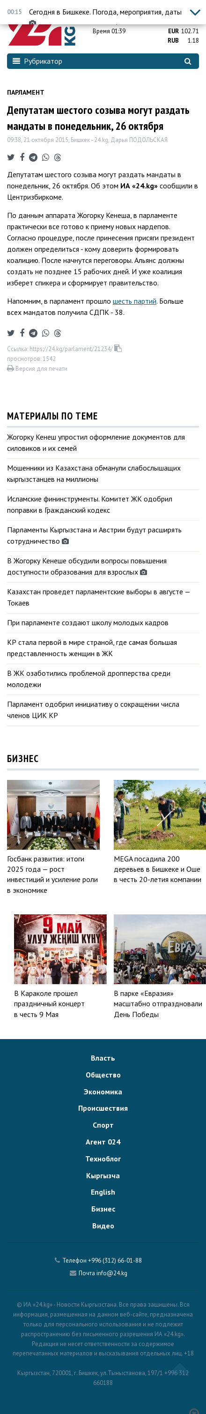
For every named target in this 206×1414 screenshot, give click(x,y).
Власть (103, 1057)
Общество (103, 1074)
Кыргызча (103, 1175)
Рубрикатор (37, 61)
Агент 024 (103, 1141)
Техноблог (103, 1158)
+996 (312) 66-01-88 (115, 1260)
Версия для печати (37, 369)
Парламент (25, 92)
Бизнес (103, 1208)
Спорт (103, 1125)
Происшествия (103, 1108)
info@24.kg (111, 1273)
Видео (103, 1225)
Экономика (103, 1091)
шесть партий (134, 301)
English (103, 1192)
